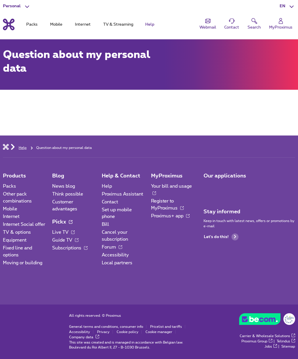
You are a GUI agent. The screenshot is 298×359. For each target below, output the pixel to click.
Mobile (10, 209)
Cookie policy (128, 332)
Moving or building (22, 263)
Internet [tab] (83, 24)
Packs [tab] (32, 24)
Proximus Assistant (122, 194)
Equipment (15, 240)
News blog (63, 186)
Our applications (225, 176)
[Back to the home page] (9, 24)
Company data (84, 337)
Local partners (117, 263)
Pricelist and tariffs (166, 326)
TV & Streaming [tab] (118, 24)
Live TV (63, 232)
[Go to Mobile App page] (209, 188)
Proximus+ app (170, 216)
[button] (287, 6)
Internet (11, 216)
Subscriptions (69, 248)
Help (107, 186)
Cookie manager (159, 332)
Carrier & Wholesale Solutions (267, 336)
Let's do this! (221, 236)
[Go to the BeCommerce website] (267, 320)
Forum (112, 247)
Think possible (67, 194)
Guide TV (65, 240)
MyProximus (167, 176)
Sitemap (288, 346)
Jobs (270, 346)
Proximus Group (256, 341)
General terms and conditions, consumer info (106, 326)
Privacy (103, 332)
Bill (105, 224)
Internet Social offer (24, 224)
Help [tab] (150, 24)
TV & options (17, 232)
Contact (110, 202)
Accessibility (115, 255)
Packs (9, 186)
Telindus (286, 341)
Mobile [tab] (56, 24)
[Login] (281, 24)
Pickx (62, 222)
